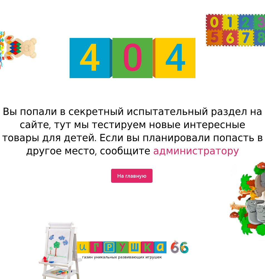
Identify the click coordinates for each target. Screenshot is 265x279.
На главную (131, 175)
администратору (196, 151)
